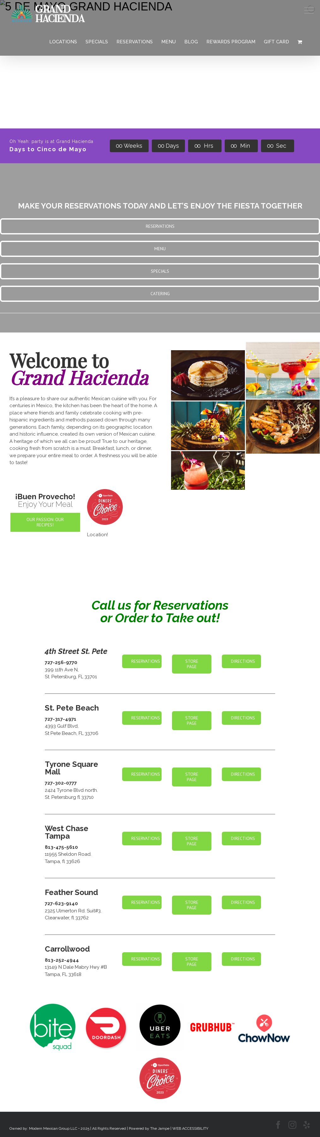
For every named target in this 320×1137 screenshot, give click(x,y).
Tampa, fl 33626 (62, 861)
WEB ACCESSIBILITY (190, 1128)
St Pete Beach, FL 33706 (71, 733)
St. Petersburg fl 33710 (69, 797)
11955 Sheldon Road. (68, 854)
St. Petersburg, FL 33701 (71, 677)
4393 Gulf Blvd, (62, 726)
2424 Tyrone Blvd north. (71, 790)
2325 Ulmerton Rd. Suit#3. (73, 911)
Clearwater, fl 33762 (67, 918)
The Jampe (159, 1128)
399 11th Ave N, (62, 670)
